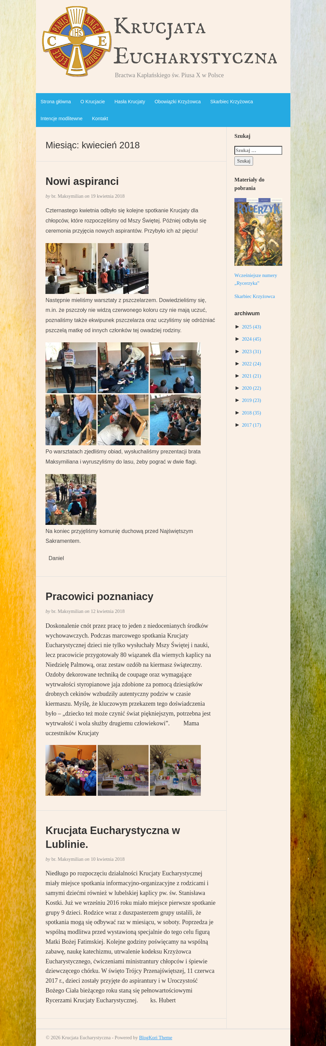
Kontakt (100, 118)
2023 (251, 351)
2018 (251, 412)
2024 (251, 339)
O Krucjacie (92, 101)
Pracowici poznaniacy (99, 596)
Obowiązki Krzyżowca (178, 101)
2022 (251, 363)
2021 (251, 376)
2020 (251, 388)
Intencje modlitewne (62, 118)
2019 (251, 400)
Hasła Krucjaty (129, 101)
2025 (251, 326)
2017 (251, 425)
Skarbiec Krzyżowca (231, 101)
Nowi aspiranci (82, 181)
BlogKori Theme (155, 1037)
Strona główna (56, 101)
